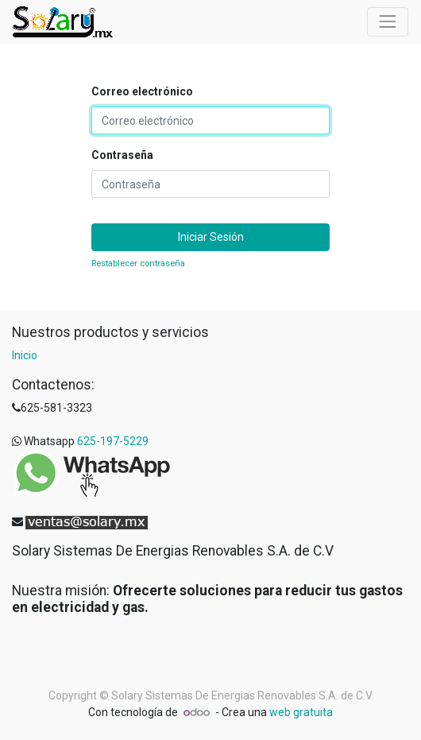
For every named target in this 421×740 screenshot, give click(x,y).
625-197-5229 (113, 441)
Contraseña (122, 155)
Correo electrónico (142, 91)
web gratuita (301, 712)
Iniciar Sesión (211, 237)
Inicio (24, 355)
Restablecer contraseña (138, 263)
